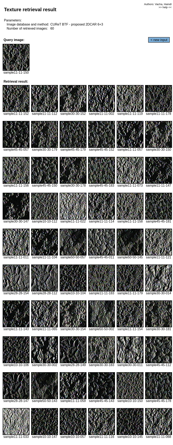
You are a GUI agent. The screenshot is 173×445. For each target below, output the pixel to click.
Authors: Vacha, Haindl (158, 4)
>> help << (165, 7)
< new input (159, 40)
